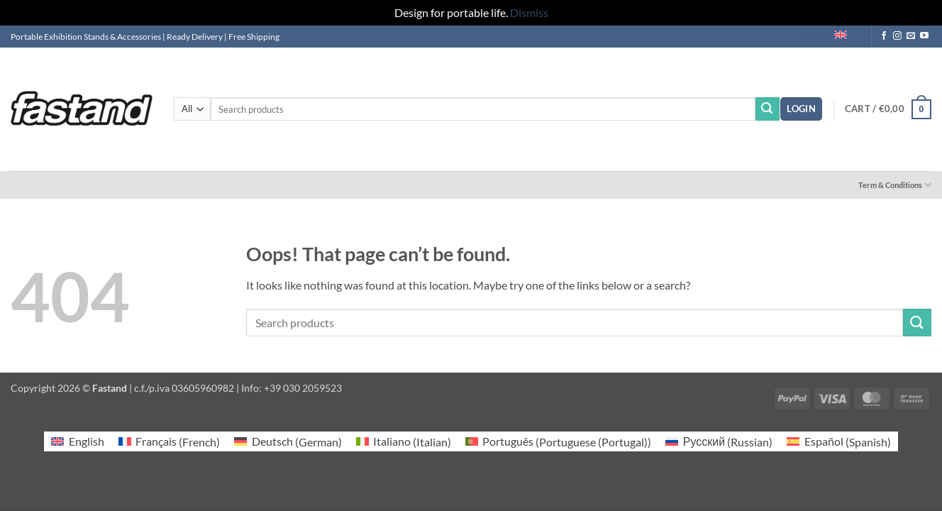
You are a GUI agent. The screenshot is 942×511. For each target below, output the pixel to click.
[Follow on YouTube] (924, 36)
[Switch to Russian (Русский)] (719, 442)
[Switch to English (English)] (77, 442)
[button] (801, 109)
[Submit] (767, 109)
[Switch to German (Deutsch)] (287, 442)
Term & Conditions (894, 185)
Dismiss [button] (529, 12)
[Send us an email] (911, 36)
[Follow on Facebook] (884, 36)
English (830, 36)
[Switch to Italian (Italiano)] (403, 442)
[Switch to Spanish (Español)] (838, 442)
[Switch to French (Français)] (169, 442)
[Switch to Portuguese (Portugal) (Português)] (558, 442)
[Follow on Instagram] (897, 36)
